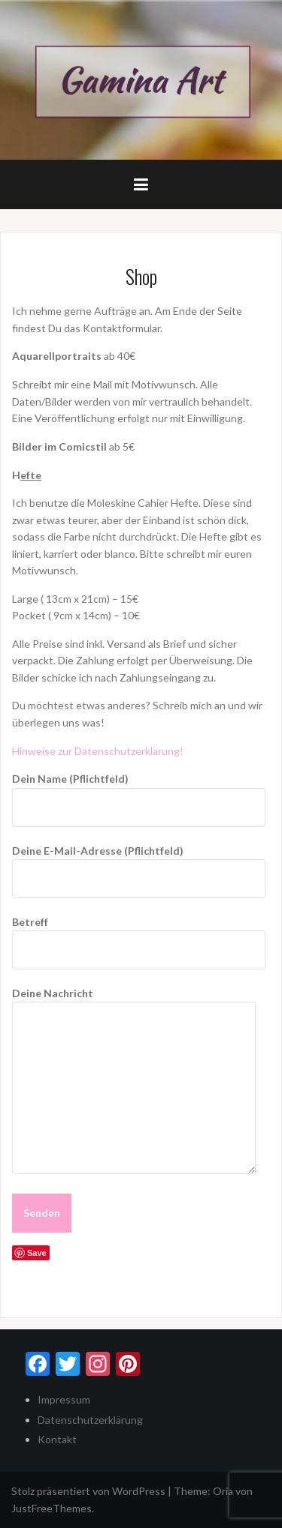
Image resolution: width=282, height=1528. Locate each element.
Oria (223, 1491)
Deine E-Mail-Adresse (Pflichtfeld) (138, 864)
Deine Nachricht (134, 1001)
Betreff (138, 935)
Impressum (64, 1399)
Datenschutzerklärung (90, 1419)
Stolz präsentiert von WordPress (88, 1491)
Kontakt (57, 1439)
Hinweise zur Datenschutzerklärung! (97, 751)
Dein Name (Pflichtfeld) (138, 792)
